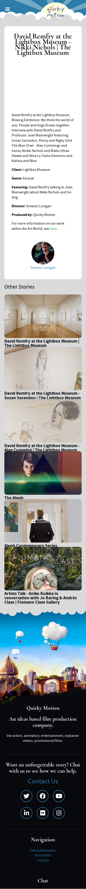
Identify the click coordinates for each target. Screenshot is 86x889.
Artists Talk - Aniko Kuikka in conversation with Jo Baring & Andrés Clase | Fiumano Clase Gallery (40, 598)
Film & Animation (43, 850)
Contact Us (43, 781)
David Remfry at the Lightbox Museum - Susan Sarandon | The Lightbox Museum (42, 396)
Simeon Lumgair (43, 267)
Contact (43, 860)
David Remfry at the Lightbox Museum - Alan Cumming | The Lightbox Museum (42, 448)
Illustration (42, 855)
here (53, 228)
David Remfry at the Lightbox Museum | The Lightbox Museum (41, 344)
